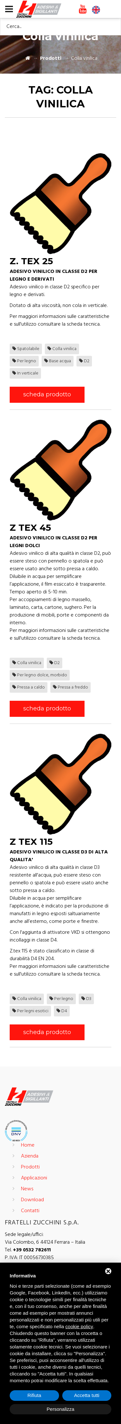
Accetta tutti (86, 1395)
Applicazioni (34, 1178)
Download (32, 1200)
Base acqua (57, 361)
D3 (86, 999)
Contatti (30, 1211)
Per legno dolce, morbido (39, 675)
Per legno (24, 361)
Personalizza (61, 1409)
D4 (61, 1011)
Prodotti (50, 58)
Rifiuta (34, 1395)
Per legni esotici (30, 1011)
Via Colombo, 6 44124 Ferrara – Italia (45, 1242)
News (27, 1189)
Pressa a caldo (28, 687)
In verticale (25, 373)
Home (28, 1145)
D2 (84, 361)
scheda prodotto (47, 394)
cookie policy (79, 1326)
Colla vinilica (61, 349)
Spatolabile (25, 349)
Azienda (29, 1156)
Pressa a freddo (70, 687)
